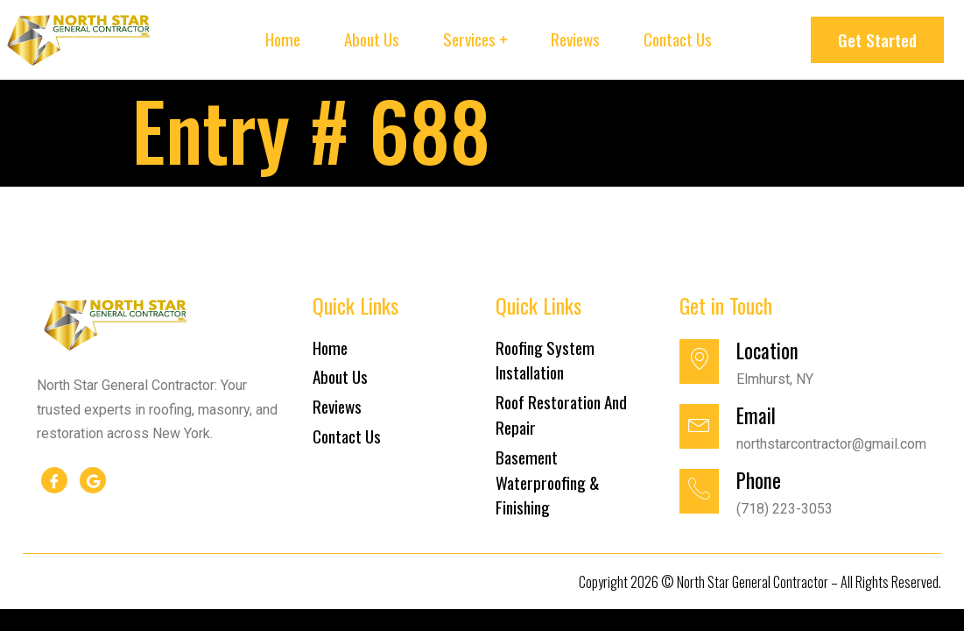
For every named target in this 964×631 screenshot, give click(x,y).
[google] (93, 480)
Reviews (575, 39)
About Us (371, 39)
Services (469, 39)
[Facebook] (54, 480)
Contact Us (678, 39)
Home (282, 39)
